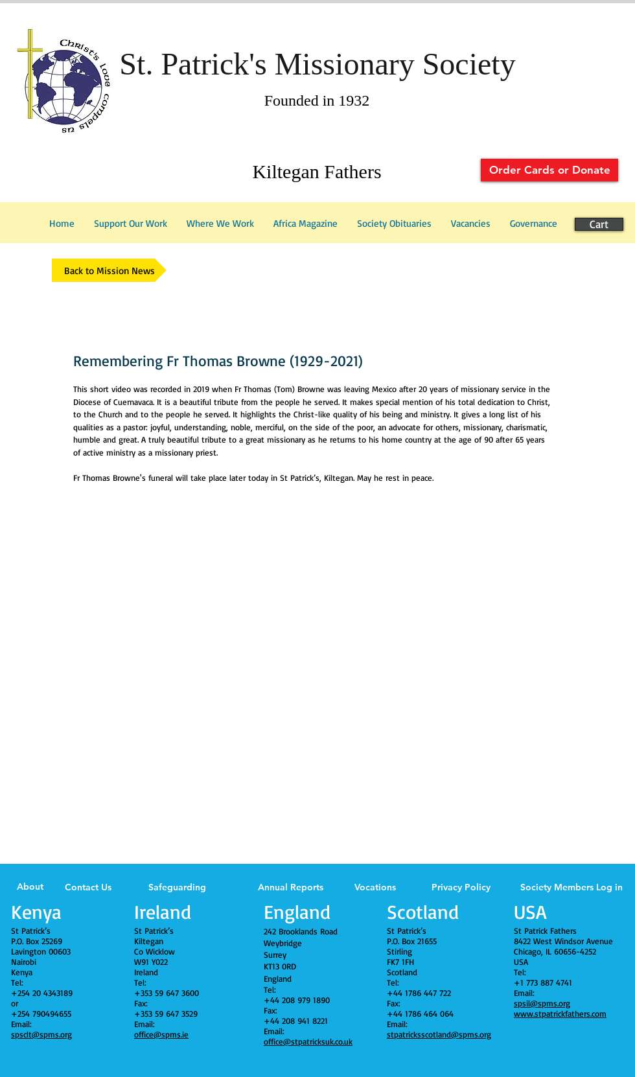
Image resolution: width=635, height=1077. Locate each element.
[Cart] (599, 224)
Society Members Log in (571, 887)
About (30, 886)
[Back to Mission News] (109, 270)
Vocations (375, 887)
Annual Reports (290, 887)
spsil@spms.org (542, 1003)
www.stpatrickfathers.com (560, 1013)
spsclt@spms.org (41, 1034)
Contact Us (88, 887)
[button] (533, 223)
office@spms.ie (161, 1034)
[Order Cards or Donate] (549, 170)
